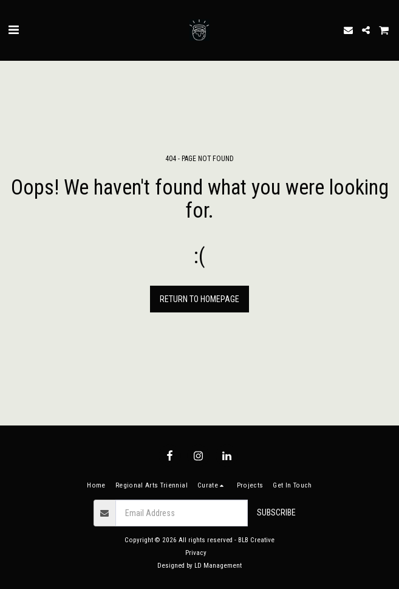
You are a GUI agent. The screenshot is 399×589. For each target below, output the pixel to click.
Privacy (195, 553)
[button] (13, 29)
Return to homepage (199, 299)
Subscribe (276, 512)
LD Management (218, 566)
